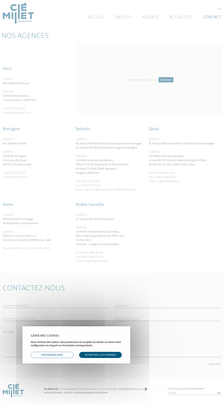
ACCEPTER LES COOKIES (100, 354)
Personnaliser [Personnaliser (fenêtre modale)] (52, 354)
